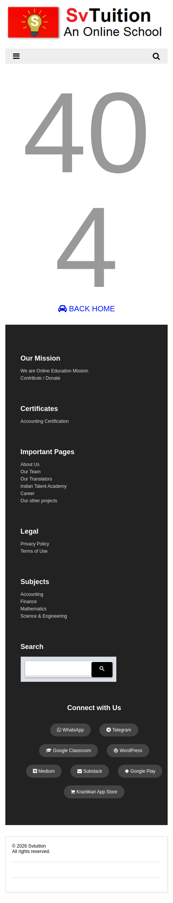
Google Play (140, 771)
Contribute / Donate (40, 378)
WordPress (128, 750)
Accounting (32, 594)
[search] (57, 668)
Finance (29, 601)
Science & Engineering (44, 616)
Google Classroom (68, 750)
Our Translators (36, 479)
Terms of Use (34, 551)
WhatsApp (70, 730)
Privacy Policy (35, 544)
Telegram (118, 730)
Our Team (31, 471)
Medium (44, 771)
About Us (30, 464)
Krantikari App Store (94, 792)
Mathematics (34, 609)
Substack (89, 771)
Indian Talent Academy (44, 486)
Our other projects (39, 500)
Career (28, 493)
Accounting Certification (45, 421)
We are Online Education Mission (54, 371)
